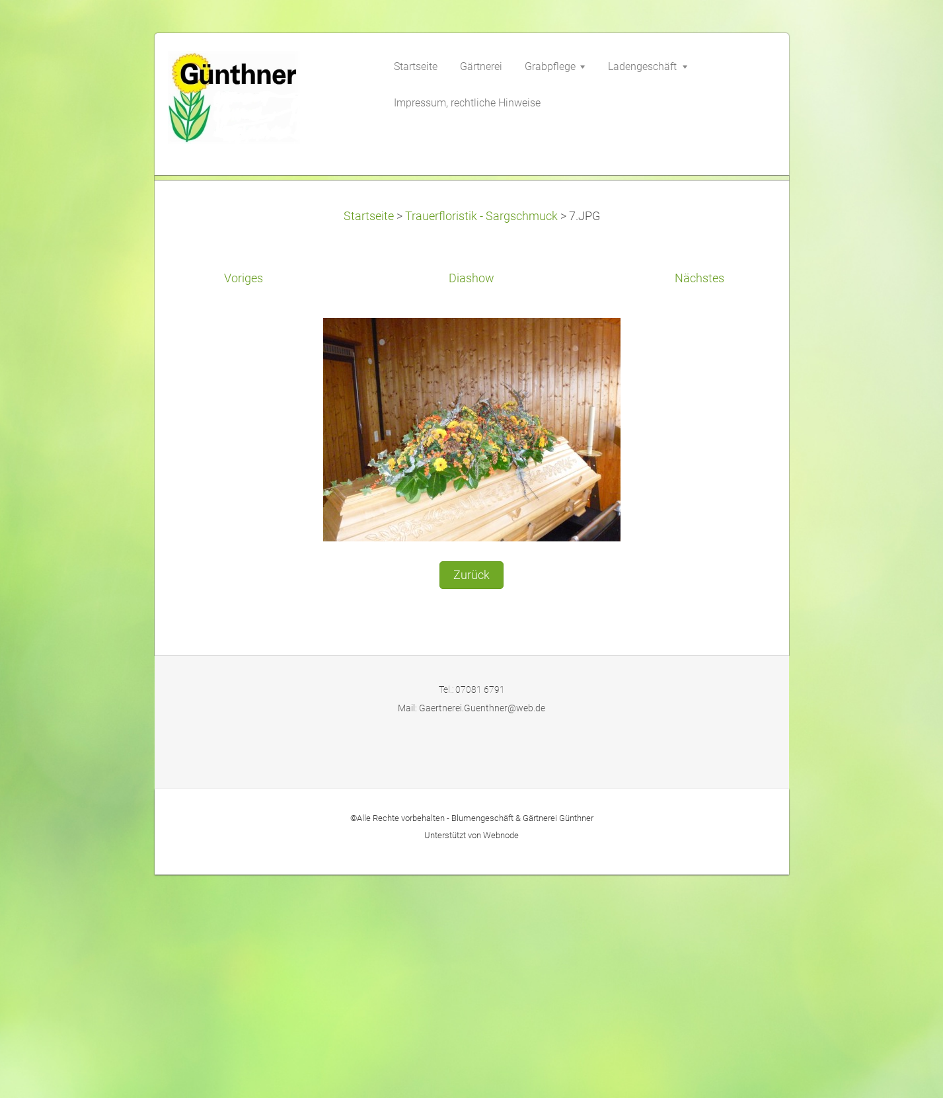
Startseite (369, 439)
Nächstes (699, 501)
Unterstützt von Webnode (471, 1058)
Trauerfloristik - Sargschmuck (481, 439)
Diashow (471, 501)
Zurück (471, 797)
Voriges (243, 501)
